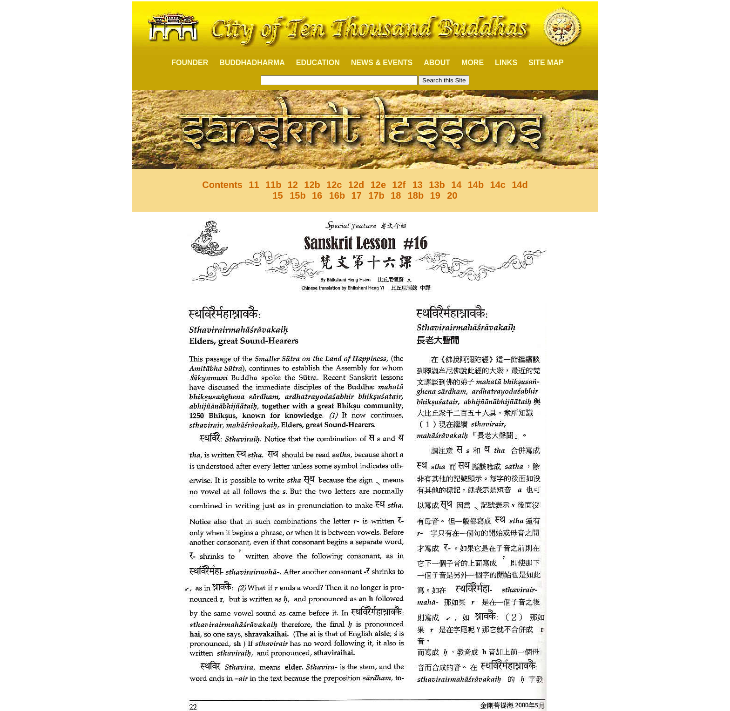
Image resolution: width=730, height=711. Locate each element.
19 (435, 195)
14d (519, 185)
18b (416, 195)
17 (358, 195)
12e (378, 185)
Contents (222, 185)
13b (437, 185)
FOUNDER (184, 63)
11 (254, 185)
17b (376, 195)
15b (297, 195)
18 (397, 195)
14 (456, 185)
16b (337, 195)
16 (318, 195)
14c (498, 185)
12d (356, 185)
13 (417, 185)
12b (312, 185)
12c (334, 185)
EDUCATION (318, 63)
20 (451, 195)
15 (278, 195)
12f (400, 185)
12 (293, 185)
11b (273, 185)
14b (476, 185)
